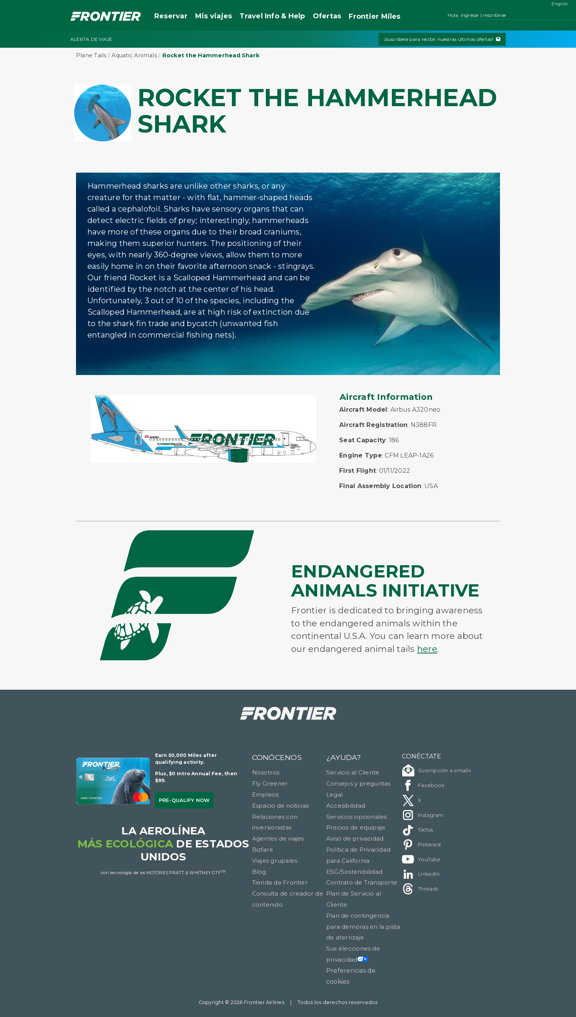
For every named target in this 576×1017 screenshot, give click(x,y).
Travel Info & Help (272, 16)
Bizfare (262, 849)
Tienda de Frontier (280, 882)
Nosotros (266, 772)
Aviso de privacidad (355, 838)
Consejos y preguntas (358, 783)
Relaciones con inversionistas (275, 822)
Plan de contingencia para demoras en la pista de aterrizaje (363, 926)
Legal (334, 794)
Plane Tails (91, 55)
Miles (374, 16)
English (560, 3)
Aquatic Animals (134, 55)
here (427, 649)
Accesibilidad (345, 805)
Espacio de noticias (280, 805)
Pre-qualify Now (184, 800)
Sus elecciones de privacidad (353, 954)
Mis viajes (213, 16)
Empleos (265, 794)
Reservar (171, 16)
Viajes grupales (275, 860)
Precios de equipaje (356, 827)
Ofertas (327, 16)
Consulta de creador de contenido (287, 899)
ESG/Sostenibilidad (354, 871)
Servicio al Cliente (353, 772)
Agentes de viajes (278, 838)
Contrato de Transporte (361, 882)
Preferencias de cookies (351, 976)
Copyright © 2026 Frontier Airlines (241, 1002)
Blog (259, 871)
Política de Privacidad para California (358, 855)
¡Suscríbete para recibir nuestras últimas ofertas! (442, 39)
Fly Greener (270, 783)
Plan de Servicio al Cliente (353, 899)
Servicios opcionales (356, 816)
